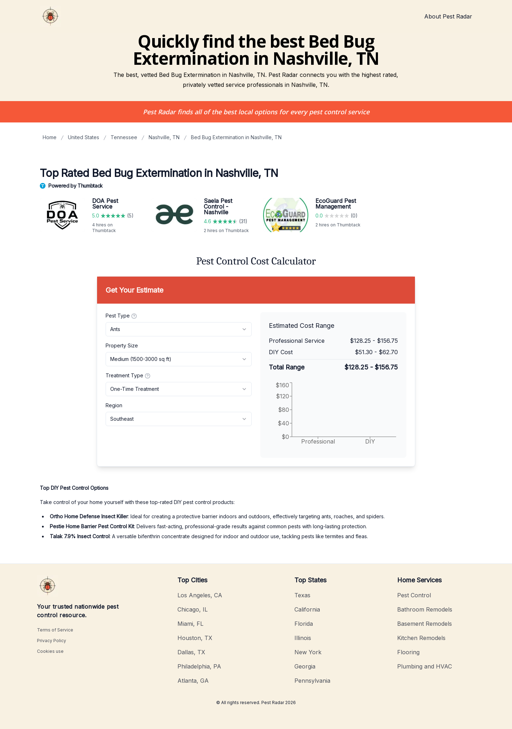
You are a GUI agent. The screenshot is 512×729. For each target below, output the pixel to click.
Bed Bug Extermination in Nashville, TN (236, 137)
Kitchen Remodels (421, 637)
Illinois (302, 637)
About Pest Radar (448, 16)
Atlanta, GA (193, 680)
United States (83, 137)
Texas (302, 595)
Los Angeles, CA (199, 595)
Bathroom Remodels (424, 609)
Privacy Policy (51, 640)
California (307, 609)
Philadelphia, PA (199, 666)
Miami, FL (190, 623)
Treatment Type (128, 375)
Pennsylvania (312, 680)
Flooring (408, 652)
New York (307, 652)
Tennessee (124, 137)
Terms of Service (55, 630)
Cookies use (50, 651)
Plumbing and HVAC (424, 666)
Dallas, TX (191, 652)
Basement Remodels (424, 623)
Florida (303, 623)
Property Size (122, 345)
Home (50, 137)
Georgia (304, 666)
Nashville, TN (164, 137)
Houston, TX (194, 637)
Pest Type (121, 315)
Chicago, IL (192, 609)
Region (114, 405)
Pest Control (414, 595)
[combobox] (179, 329)
